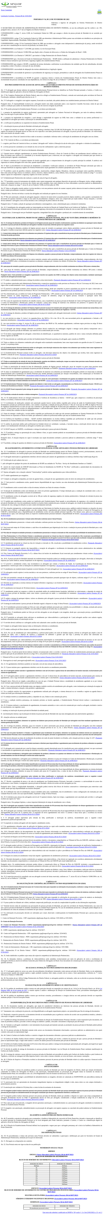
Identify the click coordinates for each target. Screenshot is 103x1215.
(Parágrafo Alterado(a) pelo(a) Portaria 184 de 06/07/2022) (60, 540)
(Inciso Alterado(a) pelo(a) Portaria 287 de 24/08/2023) (37, 240)
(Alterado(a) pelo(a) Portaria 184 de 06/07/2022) (68, 1160)
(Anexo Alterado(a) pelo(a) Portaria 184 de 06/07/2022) (55, 1154)
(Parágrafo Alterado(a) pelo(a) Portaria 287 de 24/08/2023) (72, 280)
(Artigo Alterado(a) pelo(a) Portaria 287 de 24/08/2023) (63, 230)
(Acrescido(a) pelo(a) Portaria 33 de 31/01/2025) (47, 657)
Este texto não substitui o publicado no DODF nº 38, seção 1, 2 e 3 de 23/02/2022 (72, 1212)
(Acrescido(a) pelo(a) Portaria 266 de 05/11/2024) (34, 304)
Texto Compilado (6, 10)
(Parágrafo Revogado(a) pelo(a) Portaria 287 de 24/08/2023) (49, 386)
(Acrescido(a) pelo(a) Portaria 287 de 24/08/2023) (42, 285)
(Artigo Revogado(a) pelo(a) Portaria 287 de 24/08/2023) (64, 380)
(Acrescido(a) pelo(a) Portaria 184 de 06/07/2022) (23, 550)
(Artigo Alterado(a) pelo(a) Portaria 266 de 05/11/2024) (77, 678)
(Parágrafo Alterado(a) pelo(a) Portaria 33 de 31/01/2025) (80, 654)
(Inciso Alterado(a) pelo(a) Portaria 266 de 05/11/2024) (65, 245)
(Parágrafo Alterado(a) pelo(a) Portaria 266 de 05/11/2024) (38, 354)
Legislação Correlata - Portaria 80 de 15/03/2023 (16, 16)
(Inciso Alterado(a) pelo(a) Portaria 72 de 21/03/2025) (59, 251)
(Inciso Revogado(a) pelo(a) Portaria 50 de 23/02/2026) (26, 927)
